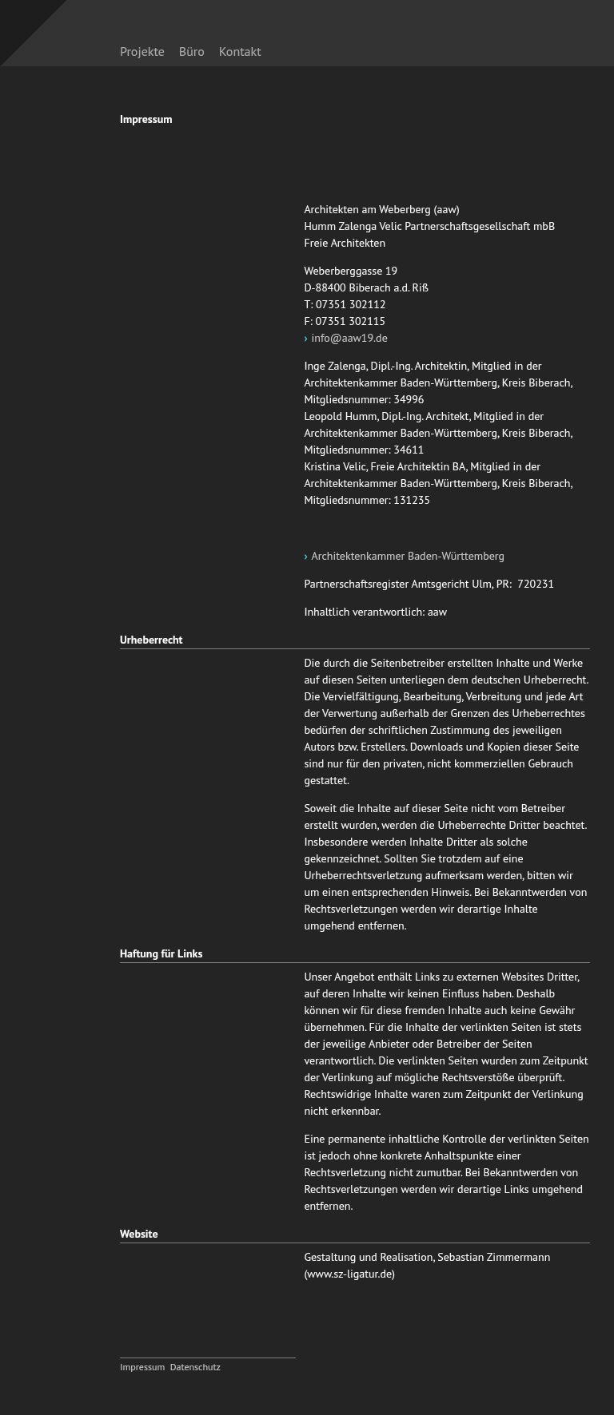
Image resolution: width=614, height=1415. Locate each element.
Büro (192, 51)
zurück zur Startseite (455, 42)
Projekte (142, 51)
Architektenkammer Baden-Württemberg (408, 556)
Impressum (142, 1367)
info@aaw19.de (350, 338)
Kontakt (240, 51)
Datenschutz (195, 1367)
